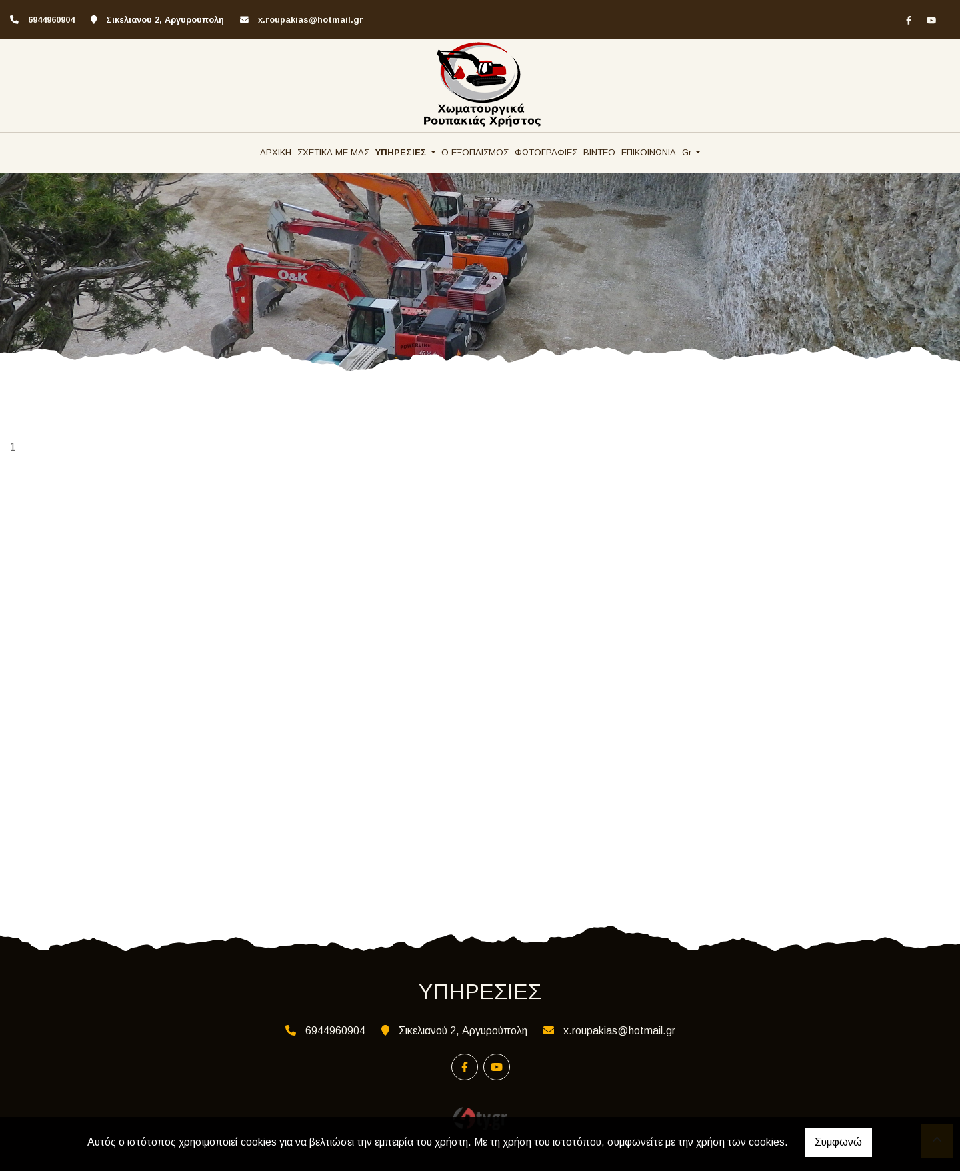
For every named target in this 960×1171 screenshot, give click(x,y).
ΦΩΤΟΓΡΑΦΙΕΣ (546, 152)
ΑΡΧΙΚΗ (275, 152)
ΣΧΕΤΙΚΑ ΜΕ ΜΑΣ (333, 152)
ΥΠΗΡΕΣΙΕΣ (402, 152)
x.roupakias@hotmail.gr (310, 20)
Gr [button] (688, 152)
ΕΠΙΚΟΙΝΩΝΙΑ (648, 152)
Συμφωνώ (838, 1142)
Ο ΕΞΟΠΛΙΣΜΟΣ (475, 152)
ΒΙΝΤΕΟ (599, 152)
